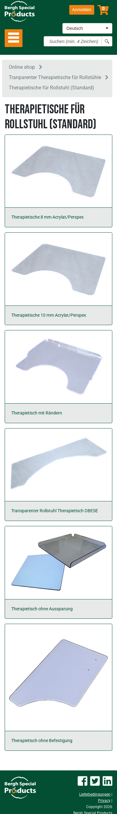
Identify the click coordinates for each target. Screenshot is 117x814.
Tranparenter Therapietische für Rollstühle (55, 77)
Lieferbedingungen (94, 794)
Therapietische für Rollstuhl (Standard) (51, 88)
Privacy (104, 800)
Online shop (22, 67)
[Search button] (106, 41)
